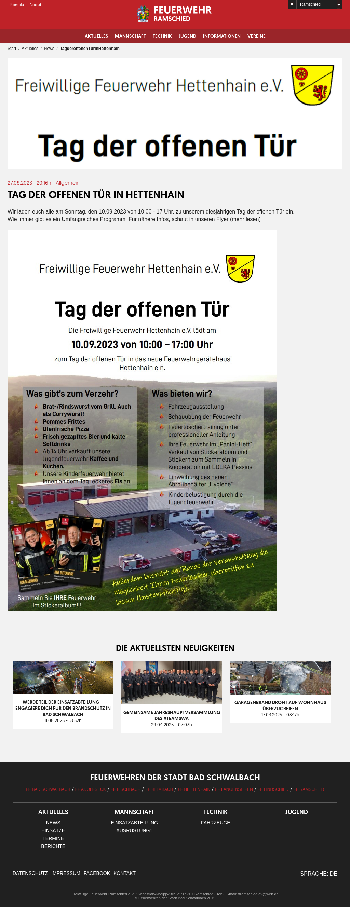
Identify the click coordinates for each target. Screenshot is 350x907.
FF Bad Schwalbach (48, 789)
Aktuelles (96, 36)
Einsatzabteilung (134, 822)
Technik (162, 36)
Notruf (35, 4)
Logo (175, 13)
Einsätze (53, 830)
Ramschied (310, 4)
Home (292, 4)
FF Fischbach (125, 789)
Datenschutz (30, 873)
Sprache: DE (318, 874)
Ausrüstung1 (134, 830)
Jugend (187, 36)
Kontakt (17, 4)
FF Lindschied (273, 789)
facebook (97, 873)
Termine (53, 838)
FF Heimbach (159, 789)
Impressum (65, 873)
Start (12, 48)
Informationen (222, 36)
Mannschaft (130, 36)
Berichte (53, 846)
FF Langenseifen (234, 789)
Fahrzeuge (215, 822)
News (49, 48)
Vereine (256, 36)
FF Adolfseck (90, 789)
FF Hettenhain (194, 789)
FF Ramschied (309, 789)
